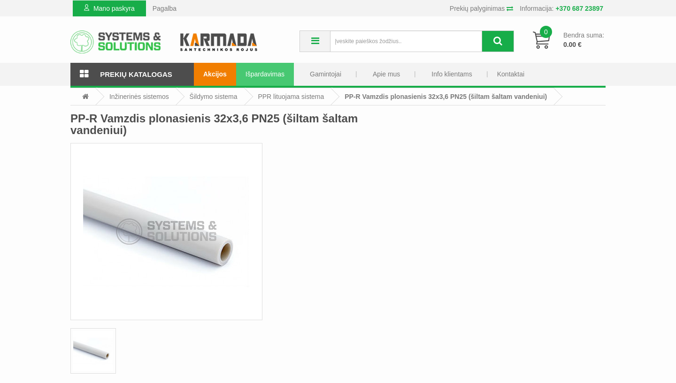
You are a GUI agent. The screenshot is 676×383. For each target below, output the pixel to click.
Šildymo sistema (214, 96)
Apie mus (386, 74)
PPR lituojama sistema (291, 96)
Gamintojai (325, 74)
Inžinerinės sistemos (139, 96)
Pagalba (165, 8)
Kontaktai (510, 74)
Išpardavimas (265, 74)
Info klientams (451, 74)
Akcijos (215, 74)
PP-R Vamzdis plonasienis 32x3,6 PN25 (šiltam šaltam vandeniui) (446, 96)
